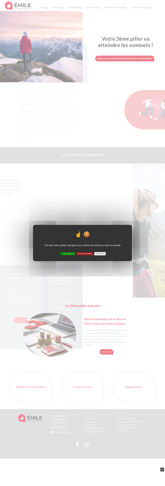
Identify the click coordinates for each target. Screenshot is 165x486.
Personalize (100, 254)
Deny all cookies (84, 254)
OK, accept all (67, 254)
